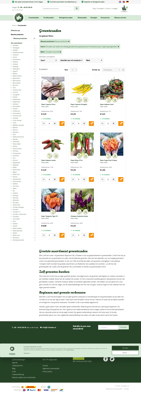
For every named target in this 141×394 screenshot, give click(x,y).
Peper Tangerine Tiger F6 (53, 216)
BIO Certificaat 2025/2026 (82, 361)
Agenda (15, 362)
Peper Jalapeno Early (110, 104)
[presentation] (112, 335)
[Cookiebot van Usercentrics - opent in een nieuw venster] (12, 391)
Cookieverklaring (18, 374)
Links (14, 371)
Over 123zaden (17, 353)
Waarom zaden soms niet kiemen (24, 377)
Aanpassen (125, 389)
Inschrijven (123, 327)
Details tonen (26, 390)
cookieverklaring (70, 386)
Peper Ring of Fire (80, 160)
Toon (69, 70)
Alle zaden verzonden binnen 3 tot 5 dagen (29, 2)
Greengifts (100, 8)
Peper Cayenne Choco (52, 104)
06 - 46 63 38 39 (26, 7)
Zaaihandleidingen (18, 359)
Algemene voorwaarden (51, 368)
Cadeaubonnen (17, 365)
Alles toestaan (125, 384)
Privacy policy (47, 371)
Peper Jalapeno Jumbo (52, 160)
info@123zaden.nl (49, 327)
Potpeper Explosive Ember (82, 216)
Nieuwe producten (26, 38)
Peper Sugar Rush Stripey (111, 160)
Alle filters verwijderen (50, 56)
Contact (108, 8)
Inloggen (115, 8)
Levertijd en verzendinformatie (23, 356)
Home (14, 25)
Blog (94, 8)
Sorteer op (99, 70)
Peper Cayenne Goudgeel (82, 104)
